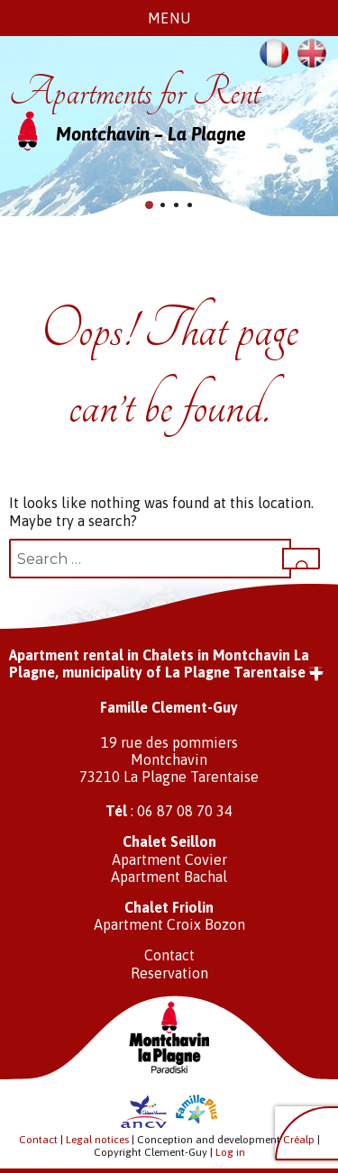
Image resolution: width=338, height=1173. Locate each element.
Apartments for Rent (134, 92)
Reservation (169, 973)
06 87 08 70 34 (185, 811)
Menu (169, 18)
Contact (169, 955)
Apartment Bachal (169, 876)
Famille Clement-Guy (169, 707)
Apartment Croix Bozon (169, 924)
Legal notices (97, 1139)
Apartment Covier (169, 859)
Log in (230, 1152)
